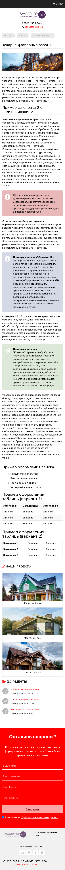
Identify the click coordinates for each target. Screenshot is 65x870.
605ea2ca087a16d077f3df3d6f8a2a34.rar (26, 689)
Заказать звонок (34, 26)
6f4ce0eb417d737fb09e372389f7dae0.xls (26, 709)
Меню (58, 4)
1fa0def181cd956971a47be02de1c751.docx (26, 699)
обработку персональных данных (39, 817)
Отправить (32, 809)
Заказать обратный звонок (26, 864)
